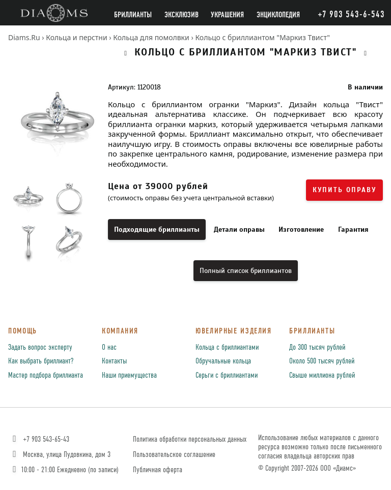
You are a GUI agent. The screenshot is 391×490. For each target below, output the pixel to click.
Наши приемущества (129, 375)
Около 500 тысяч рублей (321, 361)
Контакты (114, 361)
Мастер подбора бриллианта (45, 375)
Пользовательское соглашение (174, 454)
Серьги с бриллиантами (227, 375)
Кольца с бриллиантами (227, 347)
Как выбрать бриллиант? (40, 361)
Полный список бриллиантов (246, 270)
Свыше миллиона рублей (322, 375)
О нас (109, 347)
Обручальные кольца (223, 361)
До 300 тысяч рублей (317, 347)
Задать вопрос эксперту (40, 347)
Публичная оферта (157, 470)
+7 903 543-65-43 (40, 439)
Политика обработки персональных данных (189, 439)
